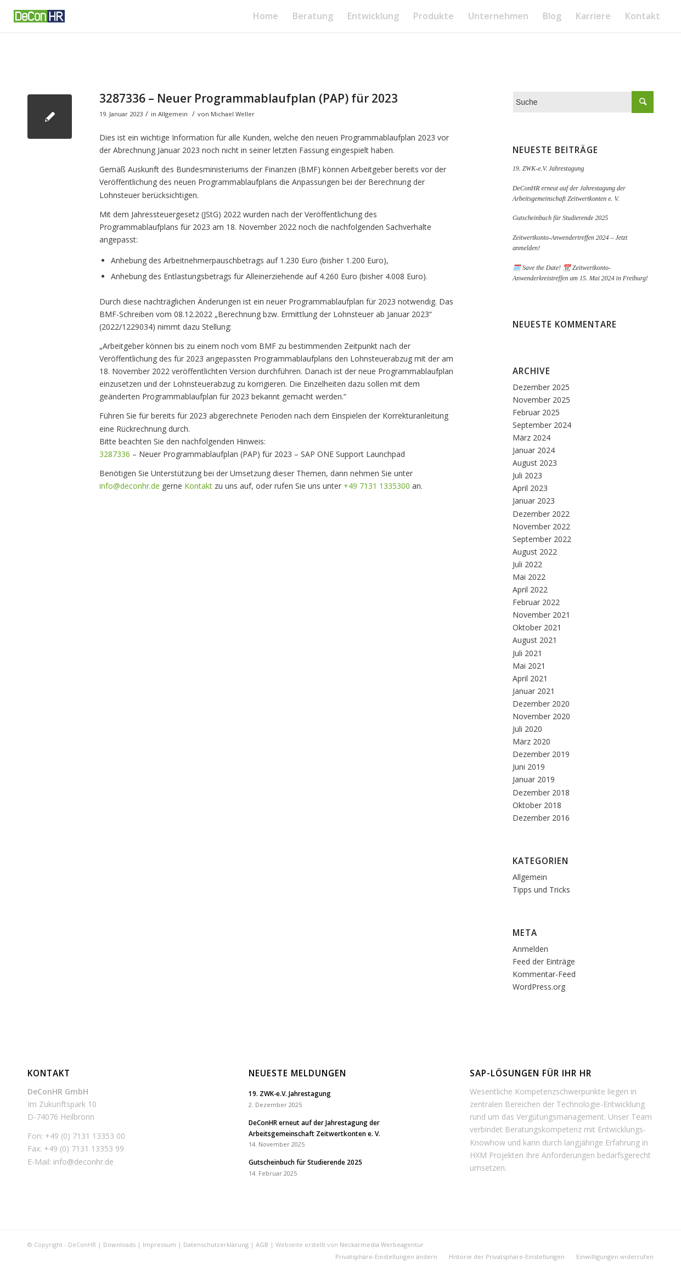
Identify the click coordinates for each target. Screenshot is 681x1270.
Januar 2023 (534, 500)
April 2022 (530, 589)
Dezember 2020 (541, 703)
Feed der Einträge (544, 961)
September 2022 (542, 539)
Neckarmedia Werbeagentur (382, 1244)
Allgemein (173, 114)
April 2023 (530, 488)
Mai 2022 (529, 577)
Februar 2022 (536, 602)
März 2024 (531, 437)
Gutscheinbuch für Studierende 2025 (560, 218)
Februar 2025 (536, 412)
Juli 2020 (527, 729)
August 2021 (535, 640)
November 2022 (541, 526)
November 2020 (541, 716)
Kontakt (198, 486)
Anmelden (530, 949)
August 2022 (535, 551)
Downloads (119, 1244)
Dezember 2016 (541, 817)
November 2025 (541, 399)
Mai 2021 (529, 666)
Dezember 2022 (541, 514)
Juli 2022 (527, 564)
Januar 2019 (534, 779)
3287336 (114, 454)
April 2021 (530, 678)
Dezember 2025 (541, 387)
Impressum (159, 1244)
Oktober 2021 (537, 627)
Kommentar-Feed (544, 974)
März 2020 (531, 741)
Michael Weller (233, 114)
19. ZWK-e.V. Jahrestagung (548, 168)
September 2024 (542, 425)
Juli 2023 (527, 475)
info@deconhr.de (129, 486)
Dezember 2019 (541, 754)
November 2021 (541, 614)
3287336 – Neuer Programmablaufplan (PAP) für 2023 (248, 98)
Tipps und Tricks (541, 889)
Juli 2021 (527, 653)
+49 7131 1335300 (377, 486)
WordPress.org (539, 986)
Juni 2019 (529, 766)
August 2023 (535, 463)
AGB (262, 1244)
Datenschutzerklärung (216, 1244)
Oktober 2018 (537, 805)
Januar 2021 (534, 691)
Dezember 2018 (541, 792)
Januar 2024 (534, 450)
